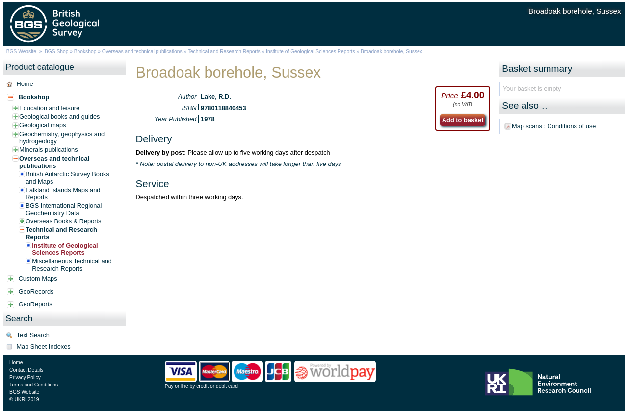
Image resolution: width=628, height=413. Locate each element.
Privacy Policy (25, 377)
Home (24, 83)
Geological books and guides (59, 116)
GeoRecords (36, 291)
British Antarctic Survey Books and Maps (67, 177)
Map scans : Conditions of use (554, 126)
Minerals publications (48, 149)
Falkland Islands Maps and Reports (63, 193)
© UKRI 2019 (24, 399)
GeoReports (35, 304)
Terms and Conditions (33, 384)
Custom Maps (38, 278)
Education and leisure (49, 107)
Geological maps (42, 125)
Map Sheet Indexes (43, 346)
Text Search (33, 335)
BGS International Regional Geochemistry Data (64, 209)
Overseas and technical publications (142, 51)
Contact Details (26, 370)
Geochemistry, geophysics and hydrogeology (62, 137)
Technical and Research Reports (225, 51)
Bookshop (85, 51)
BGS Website (21, 51)
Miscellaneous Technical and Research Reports (72, 264)
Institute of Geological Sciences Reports (310, 51)
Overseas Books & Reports (63, 221)
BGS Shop (56, 51)
